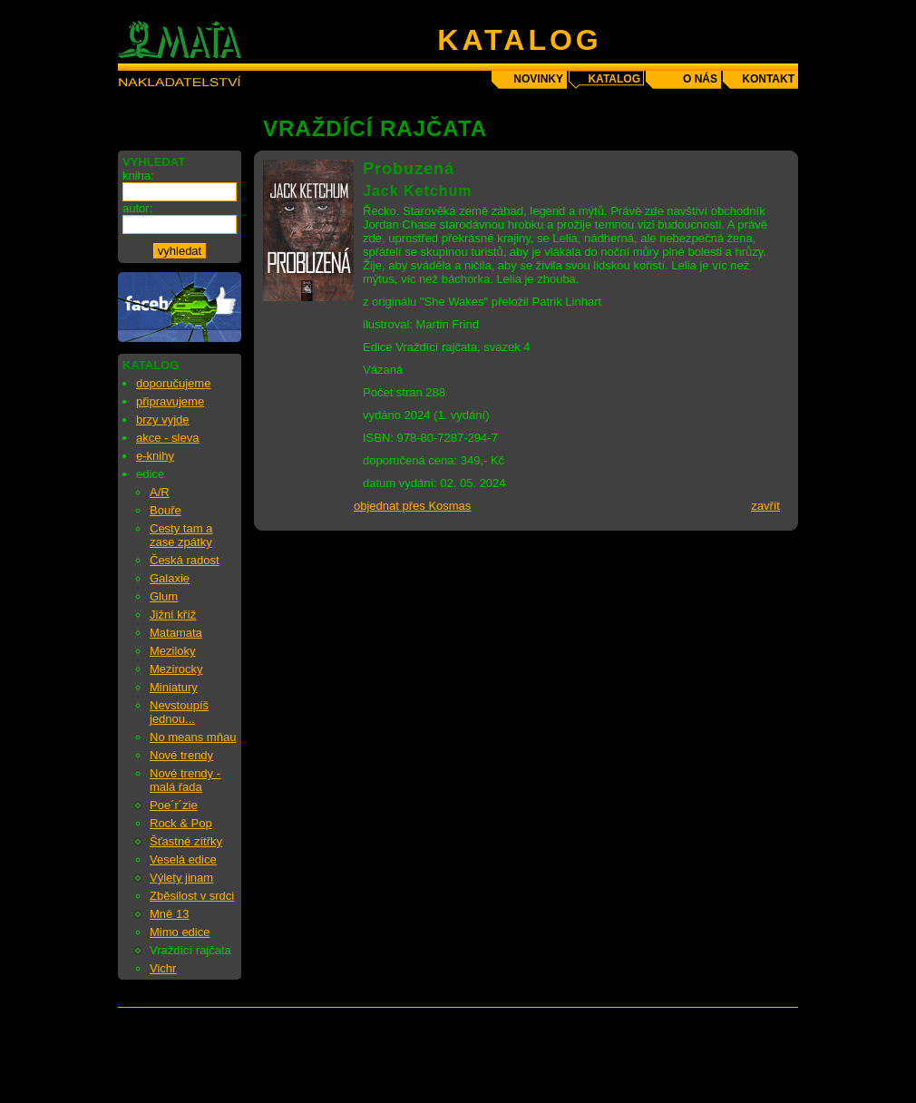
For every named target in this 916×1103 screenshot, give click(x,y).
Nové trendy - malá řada (185, 780)
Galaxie (170, 578)
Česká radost (184, 560)
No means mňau (193, 737)
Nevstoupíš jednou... (179, 712)
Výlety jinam (181, 877)
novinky (538, 79)
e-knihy (155, 456)
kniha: (138, 175)
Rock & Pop (181, 823)
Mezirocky (176, 669)
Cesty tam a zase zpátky (181, 535)
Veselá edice (183, 859)
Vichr (163, 968)
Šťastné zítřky (186, 841)
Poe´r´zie (174, 805)
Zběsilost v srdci (192, 896)
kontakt (768, 79)
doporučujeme (173, 383)
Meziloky (173, 651)
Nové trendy (181, 755)
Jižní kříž (173, 614)
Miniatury (174, 687)
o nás (700, 79)
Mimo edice (180, 932)
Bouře (165, 510)
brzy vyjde (163, 419)
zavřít (765, 505)
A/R (160, 492)
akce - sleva (167, 437)
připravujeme (170, 401)
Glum (164, 596)
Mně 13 (169, 914)
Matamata (176, 632)
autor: (137, 208)
